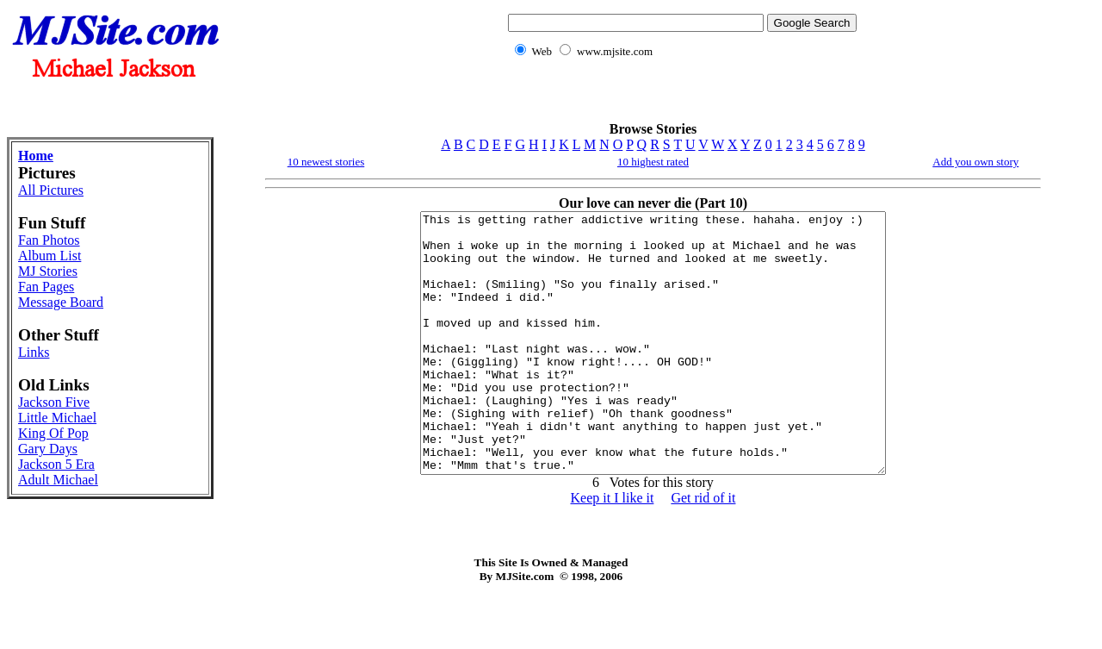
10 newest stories (326, 161)
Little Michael (57, 417)
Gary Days (47, 448)
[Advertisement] (679, 99)
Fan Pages (46, 286)
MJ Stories (47, 271)
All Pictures (51, 190)
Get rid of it (703, 549)
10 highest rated (653, 161)
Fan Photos (49, 240)
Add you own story (975, 161)
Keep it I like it (612, 549)
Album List (49, 255)
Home (35, 155)
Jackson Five (54, 402)
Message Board (60, 302)
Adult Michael (58, 479)
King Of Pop (53, 433)
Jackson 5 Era (56, 464)
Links (33, 352)
